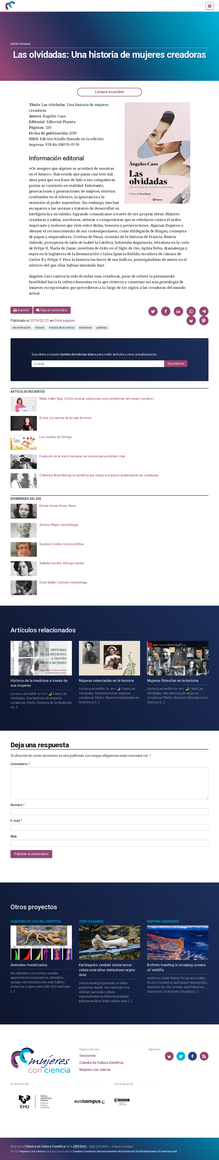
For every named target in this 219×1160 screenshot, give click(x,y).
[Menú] (210, 6)
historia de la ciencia (61, 327)
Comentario (20, 764)
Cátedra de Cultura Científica (101, 1062)
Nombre (18, 804)
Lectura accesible (109, 92)
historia (39, 327)
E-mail (16, 820)
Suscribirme (175, 363)
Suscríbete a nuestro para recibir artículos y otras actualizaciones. (94, 354)
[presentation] (109, 404)
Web (14, 836)
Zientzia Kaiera (91, 921)
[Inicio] (10, 6)
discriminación (21, 327)
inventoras (85, 327)
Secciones (87, 1055)
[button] (153, 311)
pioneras (102, 327)
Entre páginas (21, 44)
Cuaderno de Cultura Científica (36, 921)
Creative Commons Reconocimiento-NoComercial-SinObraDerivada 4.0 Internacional (125, 1151)
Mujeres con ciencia (94, 1069)
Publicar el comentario (31, 854)
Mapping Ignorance (163, 921)
